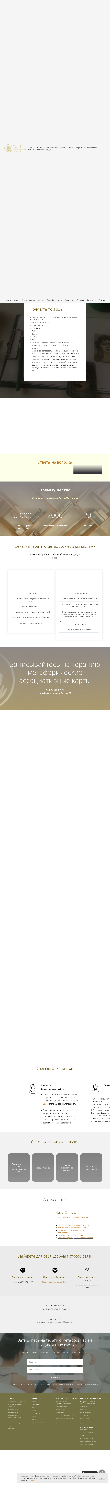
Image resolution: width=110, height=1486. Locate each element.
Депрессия (83, 1454)
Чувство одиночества (86, 1442)
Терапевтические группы (15, 1453)
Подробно (33, 1480)
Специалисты (28, 300)
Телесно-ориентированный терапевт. (72, 1257)
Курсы (41, 300)
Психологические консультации (17, 1431)
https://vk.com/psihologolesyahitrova (55, 1311)
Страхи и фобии (84, 1448)
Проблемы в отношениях (63, 1433)
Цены (59, 300)
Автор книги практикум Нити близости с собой (75, 1267)
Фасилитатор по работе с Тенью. (70, 1265)
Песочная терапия (13, 1439)
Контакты (91, 300)
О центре (69, 300)
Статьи (102, 300)
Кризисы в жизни (85, 1451)
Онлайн (50, 300)
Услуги (8, 300)
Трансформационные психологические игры (14, 1446)
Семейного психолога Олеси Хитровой (55, 527)
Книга (16, 300)
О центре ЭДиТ (36, 1443)
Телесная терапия (13, 1442)
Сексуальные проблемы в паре (65, 1445)
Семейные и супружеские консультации (15, 1435)
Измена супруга (60, 1439)
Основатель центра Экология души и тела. (74, 1255)
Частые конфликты (61, 1436)
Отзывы (80, 300)
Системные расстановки (14, 1450)
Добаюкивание (12, 1458)
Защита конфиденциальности (40, 1452)
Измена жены (60, 1442)
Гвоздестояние (12, 1455)
